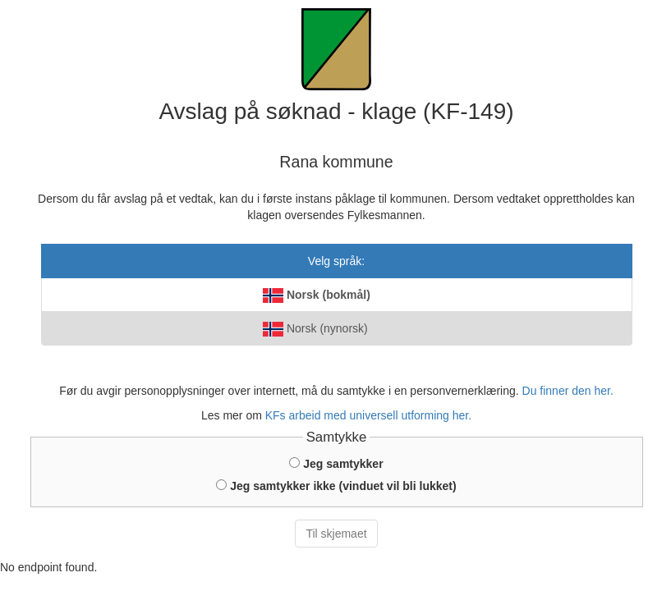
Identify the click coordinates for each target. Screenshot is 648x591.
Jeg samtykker (336, 463)
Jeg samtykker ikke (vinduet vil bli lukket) (336, 485)
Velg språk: (336, 261)
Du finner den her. (568, 390)
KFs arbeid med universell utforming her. (368, 415)
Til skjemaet (336, 533)
